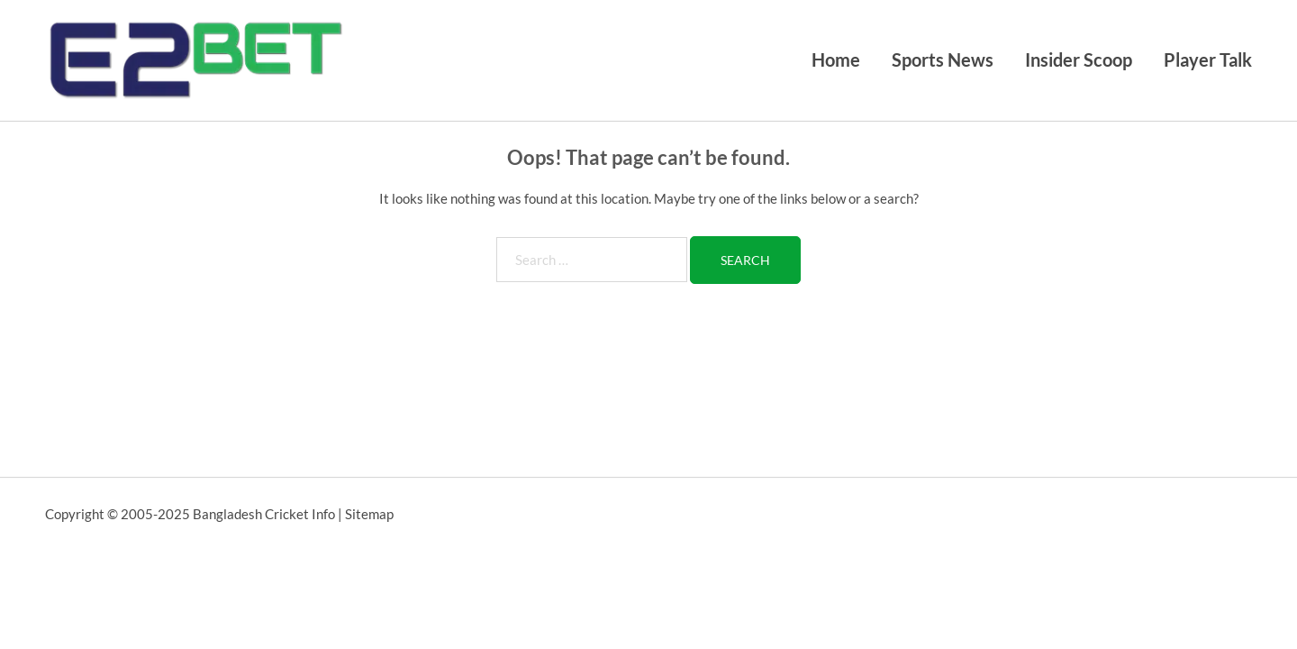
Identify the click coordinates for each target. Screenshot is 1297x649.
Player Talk (1208, 59)
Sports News (942, 59)
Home (836, 59)
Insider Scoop (1078, 59)
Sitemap (369, 514)
